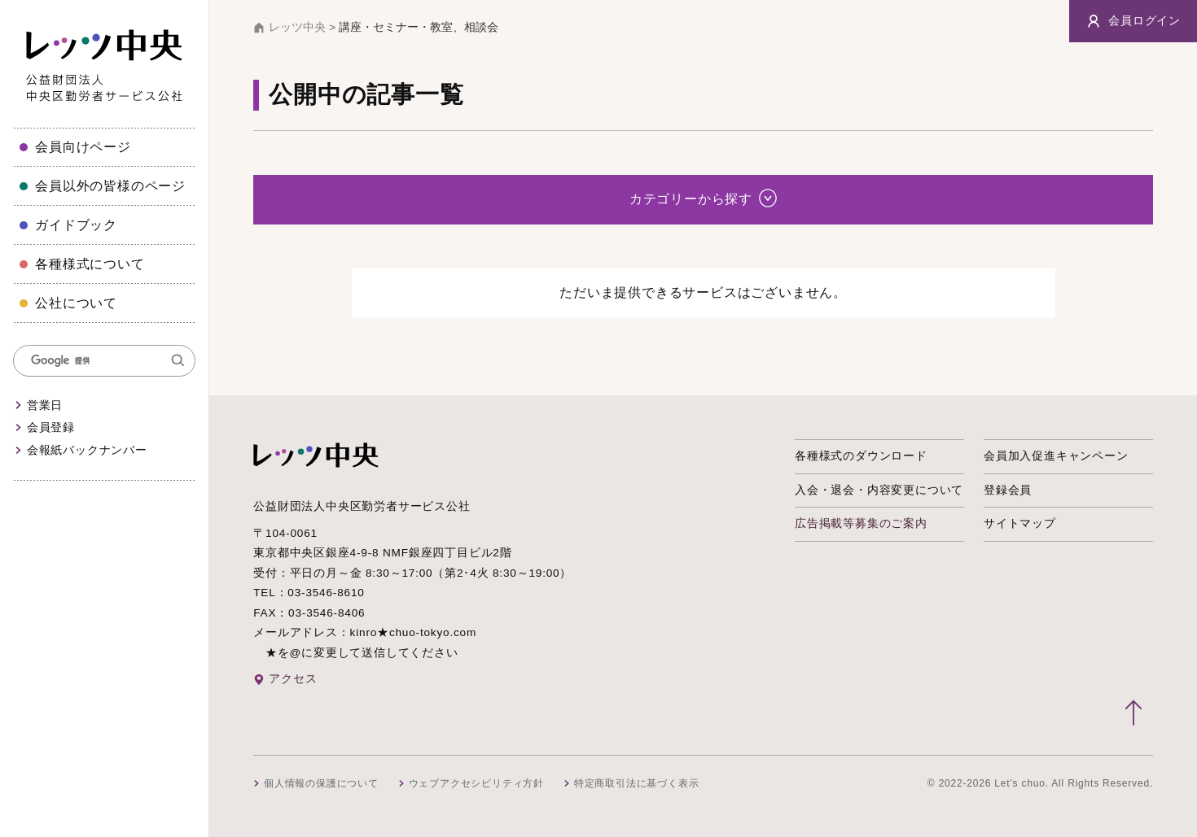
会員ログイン (1133, 21)
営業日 (45, 405)
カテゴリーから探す (703, 198)
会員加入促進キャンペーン (1056, 456)
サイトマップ (1020, 523)
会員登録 (51, 427)
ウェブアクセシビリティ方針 (476, 783)
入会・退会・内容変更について (879, 490)
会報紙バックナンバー (87, 450)
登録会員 (1008, 490)
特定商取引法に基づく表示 (636, 783)
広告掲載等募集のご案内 (861, 523)
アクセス (293, 679)
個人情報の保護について (321, 783)
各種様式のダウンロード (861, 456)
